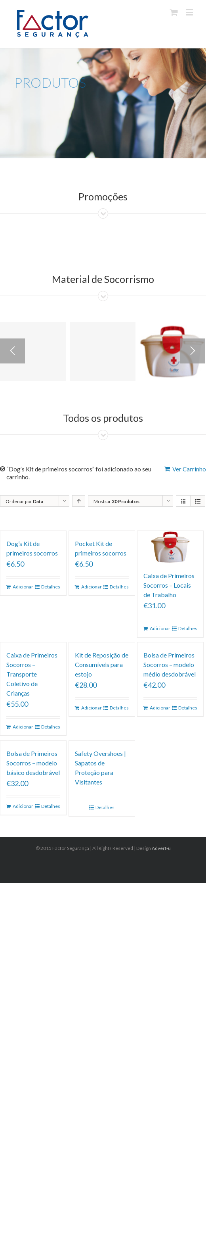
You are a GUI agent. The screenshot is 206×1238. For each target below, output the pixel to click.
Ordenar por (24, 501)
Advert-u (161, 848)
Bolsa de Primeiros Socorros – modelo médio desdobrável (169, 664)
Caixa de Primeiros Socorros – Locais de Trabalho (169, 585)
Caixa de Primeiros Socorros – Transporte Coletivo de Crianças (31, 674)
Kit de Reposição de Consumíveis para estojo (101, 664)
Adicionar (23, 587)
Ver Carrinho (189, 469)
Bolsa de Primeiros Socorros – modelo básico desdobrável (33, 763)
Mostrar (116, 501)
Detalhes (50, 587)
